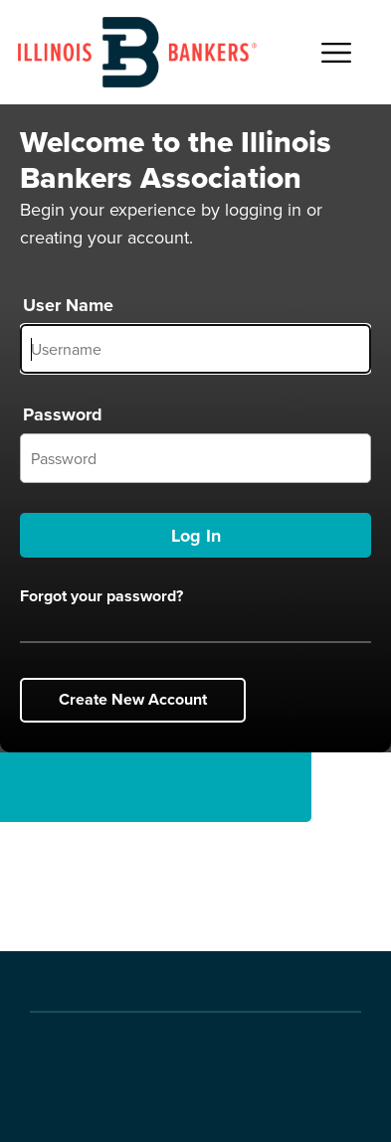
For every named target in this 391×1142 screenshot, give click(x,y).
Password (62, 414)
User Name (68, 305)
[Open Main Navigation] (336, 53)
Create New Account (133, 699)
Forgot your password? (101, 596)
